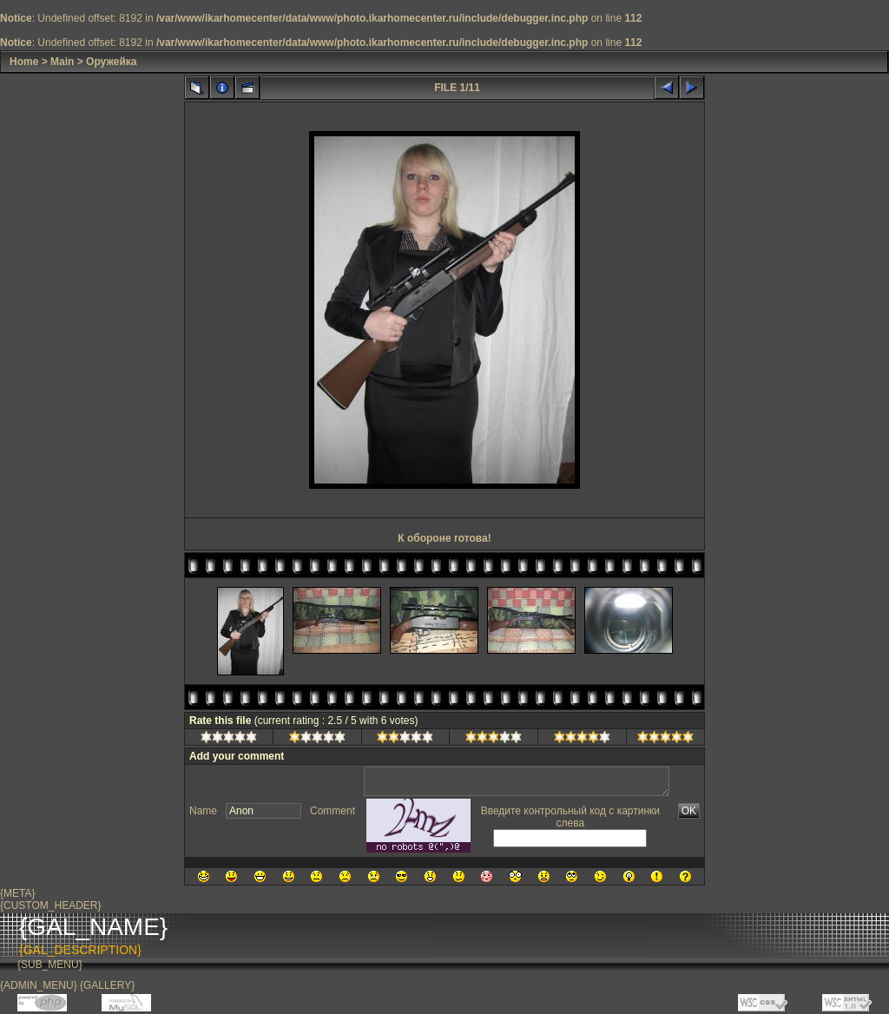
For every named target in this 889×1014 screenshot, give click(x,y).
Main (62, 62)
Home (24, 62)
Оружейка (111, 62)
